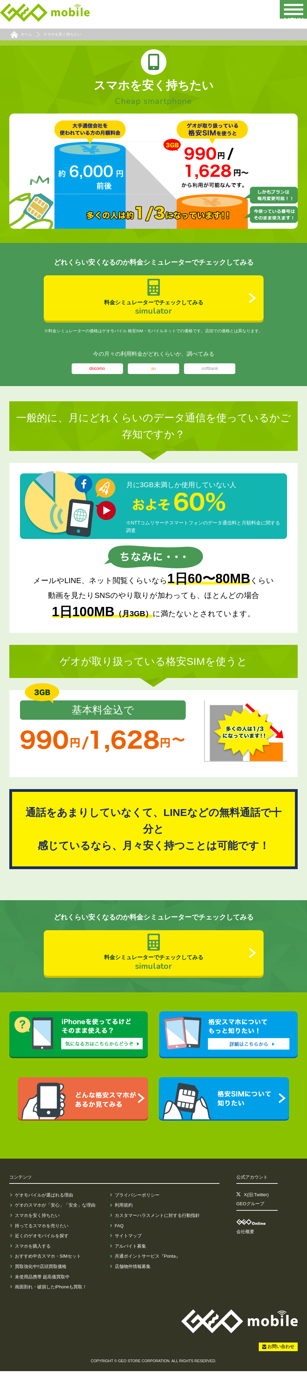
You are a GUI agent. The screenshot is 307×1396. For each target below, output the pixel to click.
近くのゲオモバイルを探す (42, 1260)
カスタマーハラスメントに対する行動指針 (157, 1240)
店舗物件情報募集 (133, 1291)
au (153, 380)
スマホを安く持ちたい (37, 1240)
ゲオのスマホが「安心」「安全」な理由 (55, 1230)
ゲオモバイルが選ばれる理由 (44, 1219)
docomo (97, 380)
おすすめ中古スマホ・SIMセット (48, 1281)
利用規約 (124, 1230)
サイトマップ (128, 1260)
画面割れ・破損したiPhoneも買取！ (51, 1311)
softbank (210, 380)
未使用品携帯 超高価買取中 (42, 1301)
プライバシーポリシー (137, 1219)
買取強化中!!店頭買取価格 (40, 1291)
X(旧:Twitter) (256, 1219)
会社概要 (245, 1256)
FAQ (119, 1250)
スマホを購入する (33, 1271)
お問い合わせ (280, 1371)
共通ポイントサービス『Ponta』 (147, 1281)
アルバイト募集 (130, 1271)
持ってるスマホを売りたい (42, 1250)
